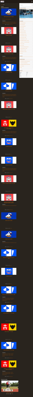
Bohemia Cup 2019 (22, 45)
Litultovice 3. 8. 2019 (22, 43)
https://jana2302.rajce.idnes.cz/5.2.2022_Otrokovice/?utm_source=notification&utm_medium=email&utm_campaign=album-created (11, 95)
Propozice (11, 191)
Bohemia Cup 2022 (10, 392)
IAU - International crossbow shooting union (25, 61)
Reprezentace (21, 53)
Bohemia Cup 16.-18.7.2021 (23, 32)
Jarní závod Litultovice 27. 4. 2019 (23, 48)
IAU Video (21, 67)
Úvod (1, 4)
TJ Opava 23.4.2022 (9, 146)
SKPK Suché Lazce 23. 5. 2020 (23, 37)
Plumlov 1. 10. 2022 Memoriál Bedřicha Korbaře (9, 369)
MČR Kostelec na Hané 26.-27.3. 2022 (9, 109)
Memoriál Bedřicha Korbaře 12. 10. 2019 (24, 40)
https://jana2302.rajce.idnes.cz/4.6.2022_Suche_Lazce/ (9, 242)
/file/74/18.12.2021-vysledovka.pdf (6, 19)
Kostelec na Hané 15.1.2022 (8, 53)
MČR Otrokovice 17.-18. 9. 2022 (9, 350)
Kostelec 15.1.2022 (9, 35)
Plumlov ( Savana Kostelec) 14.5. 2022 (9, 183)
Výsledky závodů (10, 24)
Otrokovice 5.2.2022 (8, 72)
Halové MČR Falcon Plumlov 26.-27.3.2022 (9, 128)
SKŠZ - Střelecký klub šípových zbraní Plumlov (25, 64)
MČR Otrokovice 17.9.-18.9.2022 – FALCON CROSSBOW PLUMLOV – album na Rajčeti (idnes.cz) (7, 354)
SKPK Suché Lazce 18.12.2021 (9, 16)
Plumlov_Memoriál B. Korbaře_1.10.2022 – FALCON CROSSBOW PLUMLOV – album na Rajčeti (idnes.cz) (7, 373)
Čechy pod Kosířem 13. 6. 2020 (23, 35)
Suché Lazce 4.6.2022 (8, 220)
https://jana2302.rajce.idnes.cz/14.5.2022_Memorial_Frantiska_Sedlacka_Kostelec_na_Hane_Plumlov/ (15, 205)
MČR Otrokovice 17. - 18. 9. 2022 (8, 313)
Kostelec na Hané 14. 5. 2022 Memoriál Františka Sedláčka (9, 202)
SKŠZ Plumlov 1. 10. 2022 (9, 331)
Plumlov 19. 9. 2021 (22, 29)
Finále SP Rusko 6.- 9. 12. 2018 (23, 51)
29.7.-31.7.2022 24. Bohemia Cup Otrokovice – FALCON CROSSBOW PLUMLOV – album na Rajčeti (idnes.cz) (8, 299)
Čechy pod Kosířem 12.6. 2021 (23, 34)
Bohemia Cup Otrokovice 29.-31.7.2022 (8, 294)
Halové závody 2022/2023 (22, 26)
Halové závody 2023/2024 (22, 18)
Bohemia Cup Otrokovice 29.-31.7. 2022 (8, 258)
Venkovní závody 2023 (22, 24)
